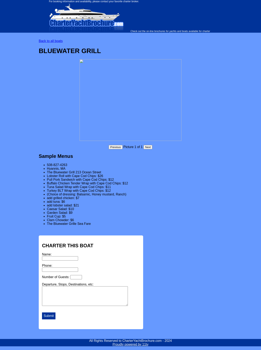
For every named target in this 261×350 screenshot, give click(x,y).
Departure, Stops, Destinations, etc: (90, 296)
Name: (60, 257)
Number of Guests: (62, 277)
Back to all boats (51, 41)
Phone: (60, 268)
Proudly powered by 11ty (130, 348)
